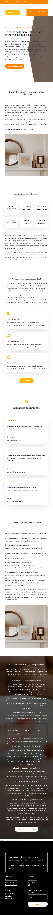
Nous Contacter (32, 880)
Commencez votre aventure (26, 829)
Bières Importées (10, 882)
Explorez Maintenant (15, 66)
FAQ (29, 885)
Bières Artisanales (11, 880)
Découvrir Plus (13, 12)
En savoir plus (26, 380)
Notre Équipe (9, 896)
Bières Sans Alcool (11, 885)
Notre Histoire (9, 893)
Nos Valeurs (9, 899)
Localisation (31, 882)
